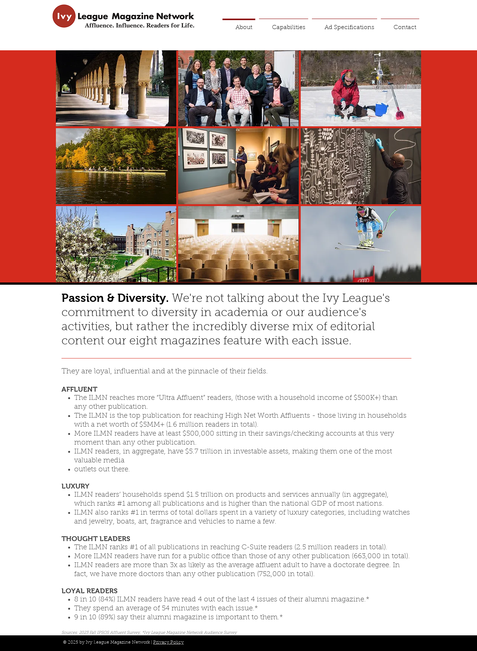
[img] (116, 88)
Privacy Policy (168, 642)
